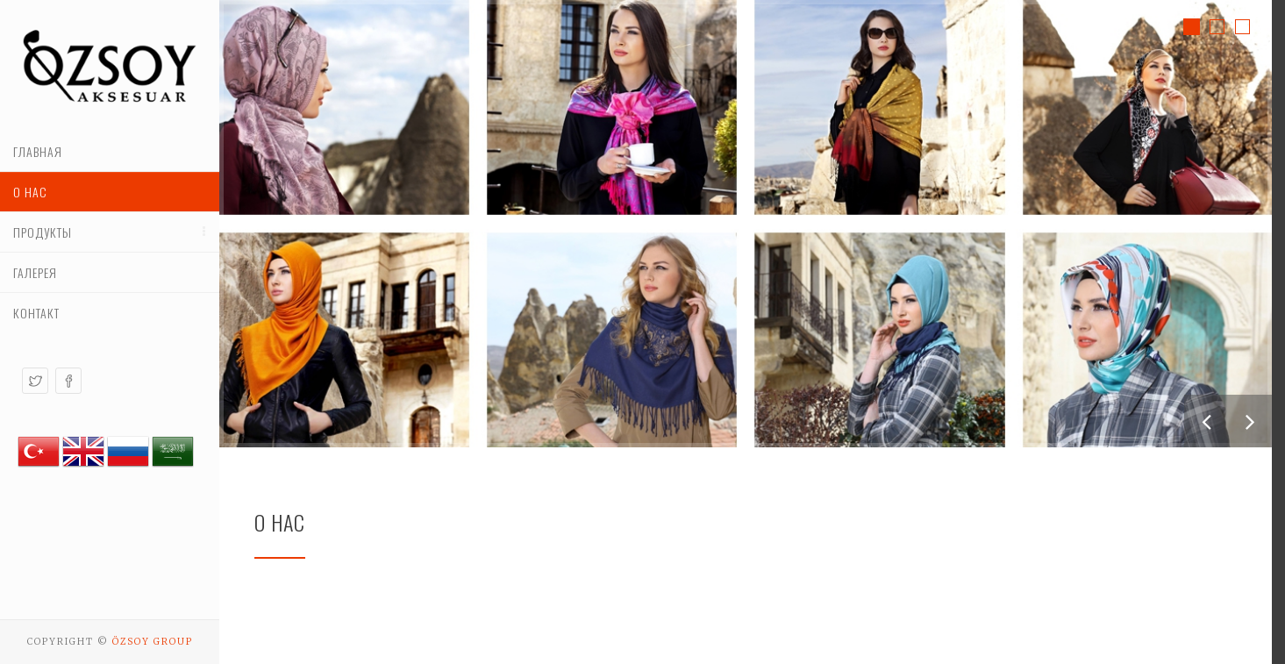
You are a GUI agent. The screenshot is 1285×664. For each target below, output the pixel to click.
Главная (37, 151)
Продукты (42, 232)
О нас (30, 191)
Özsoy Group (152, 641)
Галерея (35, 272)
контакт (36, 312)
